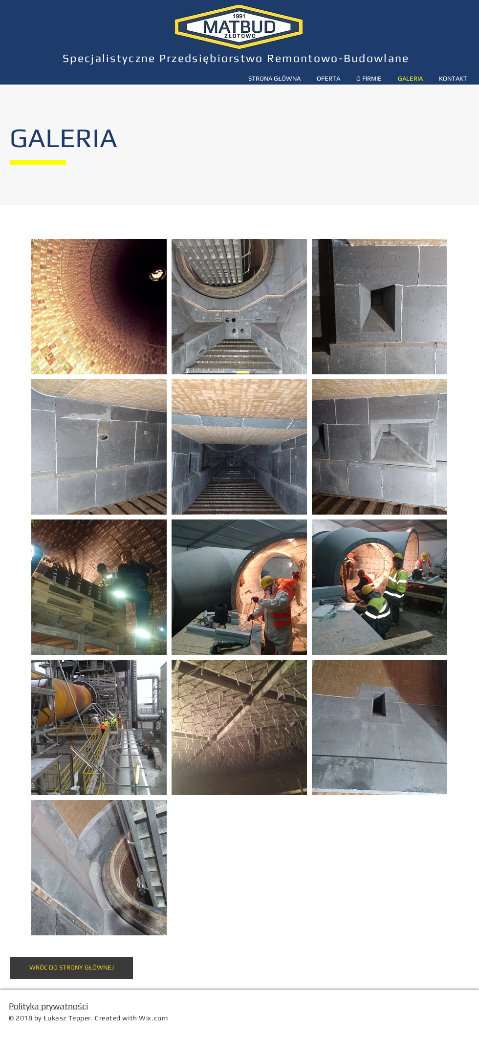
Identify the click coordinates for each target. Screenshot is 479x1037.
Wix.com (153, 1018)
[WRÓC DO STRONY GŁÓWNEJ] (71, 968)
